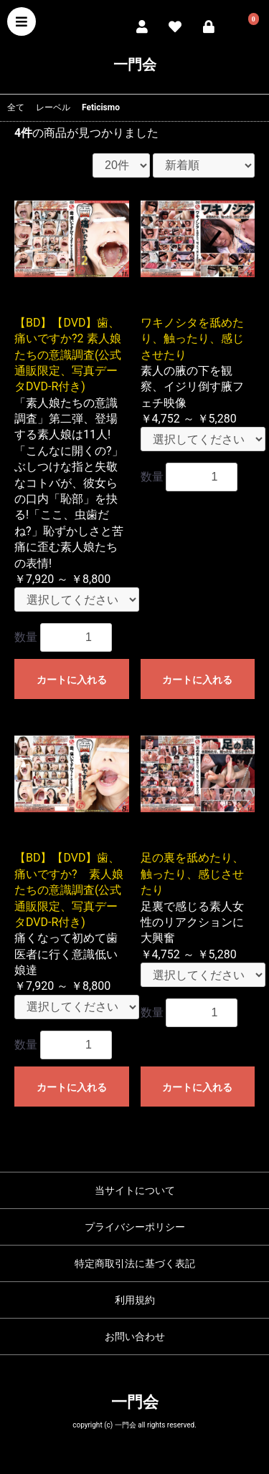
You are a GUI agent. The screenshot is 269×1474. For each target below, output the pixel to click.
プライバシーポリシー (135, 1227)
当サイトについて (135, 1190)
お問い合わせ (135, 1336)
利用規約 (135, 1300)
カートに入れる (72, 679)
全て (15, 107)
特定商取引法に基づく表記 (135, 1263)
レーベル (53, 107)
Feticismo (101, 107)
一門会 (134, 64)
